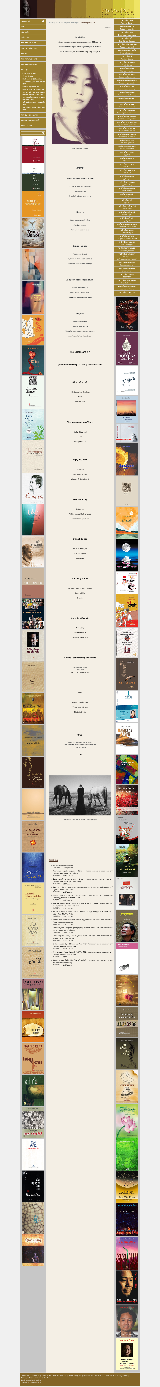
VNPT (32, 1382)
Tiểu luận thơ (46, 1376)
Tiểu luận (25, 37)
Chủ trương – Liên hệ (30, 120)
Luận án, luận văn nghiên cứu (33, 89)
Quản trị (38, 1382)
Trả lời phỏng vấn (28, 48)
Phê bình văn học (28, 43)
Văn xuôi (24, 32)
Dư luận (24, 70)
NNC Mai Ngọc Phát (29, 64)
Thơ (22, 27)
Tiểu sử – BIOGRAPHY (29, 115)
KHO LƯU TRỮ (26, 126)
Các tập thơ (35, 1376)
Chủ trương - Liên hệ (121, 1376)
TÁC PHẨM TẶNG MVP (29, 59)
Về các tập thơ (27, 76)
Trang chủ (25, 21)
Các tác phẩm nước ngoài (70, 23)
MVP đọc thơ (88, 1376)
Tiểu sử (109, 1376)
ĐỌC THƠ (24, 54)
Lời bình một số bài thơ (30, 87)
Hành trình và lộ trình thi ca (32, 79)
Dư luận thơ (99, 1376)
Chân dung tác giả (29, 73)
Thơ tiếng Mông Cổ (88, 23)
